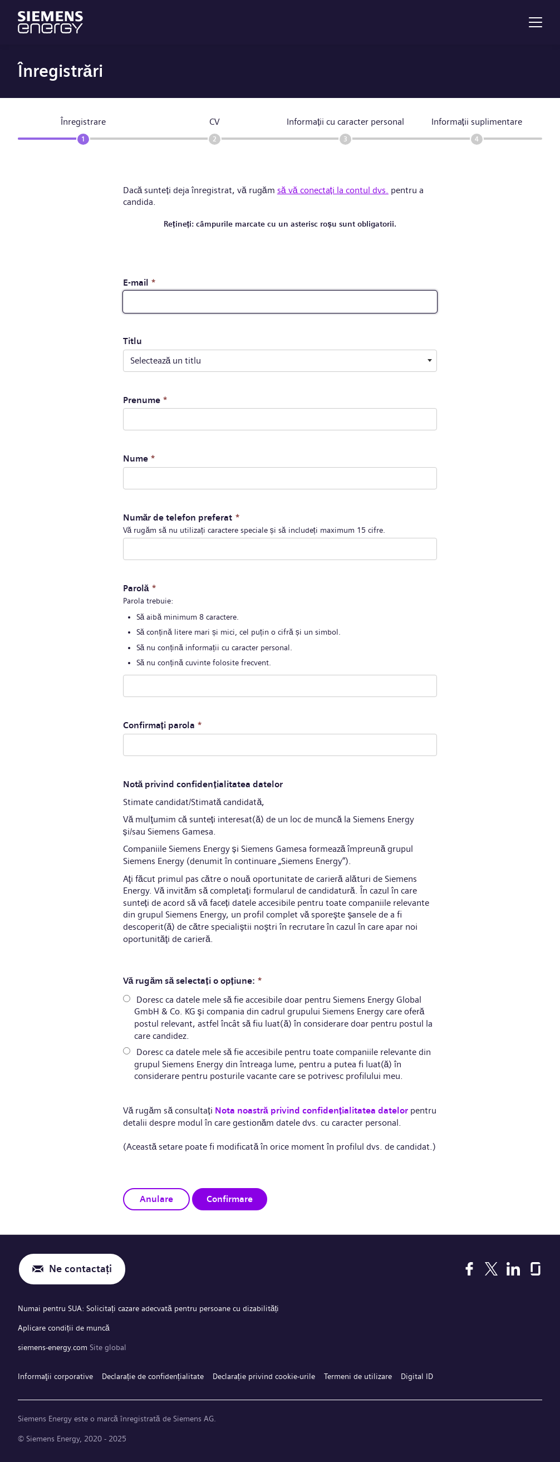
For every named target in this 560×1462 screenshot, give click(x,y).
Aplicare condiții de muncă (64, 1327)
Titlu (132, 341)
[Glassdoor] (535, 1268)
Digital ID (417, 1376)
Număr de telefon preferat (181, 517)
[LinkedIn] (513, 1268)
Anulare (156, 1199)
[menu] (535, 22)
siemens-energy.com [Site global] (54, 1347)
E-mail (139, 282)
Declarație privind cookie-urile (264, 1376)
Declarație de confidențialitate (153, 1376)
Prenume (145, 400)
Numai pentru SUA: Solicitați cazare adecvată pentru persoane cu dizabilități (148, 1308)
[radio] (126, 998)
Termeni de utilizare (358, 1376)
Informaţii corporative (55, 1376)
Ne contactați (80, 1269)
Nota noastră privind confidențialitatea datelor (311, 1110)
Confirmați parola (162, 725)
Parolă (139, 588)
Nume (139, 458)
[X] (491, 1268)
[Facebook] (469, 1268)
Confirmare (230, 1199)
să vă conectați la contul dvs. (333, 190)
